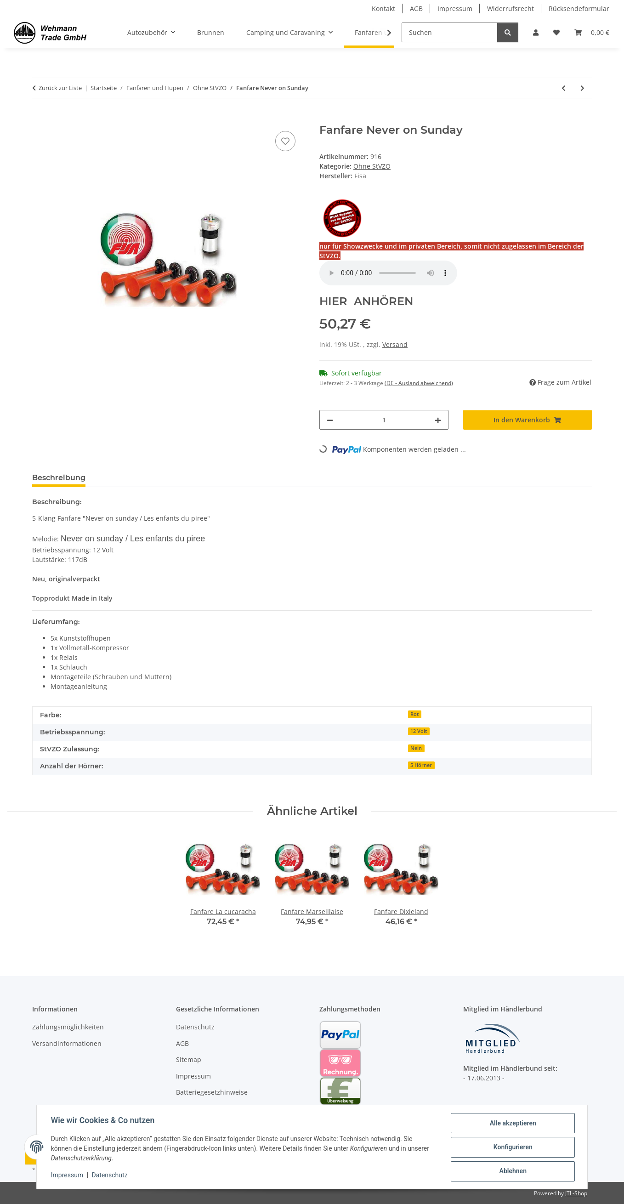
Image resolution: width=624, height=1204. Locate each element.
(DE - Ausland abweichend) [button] (419, 383)
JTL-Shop (576, 1193)
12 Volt (418, 731)
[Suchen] (450, 32)
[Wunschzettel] (556, 32)
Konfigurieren (512, 1147)
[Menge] (384, 419)
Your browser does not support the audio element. (388, 273)
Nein (416, 748)
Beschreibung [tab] (58, 477)
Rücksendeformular (579, 8)
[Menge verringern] (330, 419)
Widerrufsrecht (510, 8)
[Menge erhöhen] (438, 419)
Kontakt (383, 8)
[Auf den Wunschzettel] (285, 141)
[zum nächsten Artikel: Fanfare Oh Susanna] (582, 88)
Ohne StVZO (372, 166)
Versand (395, 344)
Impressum (67, 1175)
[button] (536, 32)
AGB (416, 8)
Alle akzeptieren (512, 1123)
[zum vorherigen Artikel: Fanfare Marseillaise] (563, 88)
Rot (414, 714)
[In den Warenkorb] (39, 119)
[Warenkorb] (592, 32)
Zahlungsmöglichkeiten (68, 1026)
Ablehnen (512, 1171)
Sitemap (188, 1059)
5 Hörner (421, 765)
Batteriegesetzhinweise (212, 1092)
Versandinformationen (67, 1043)
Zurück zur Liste (60, 88)
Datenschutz (110, 1175)
